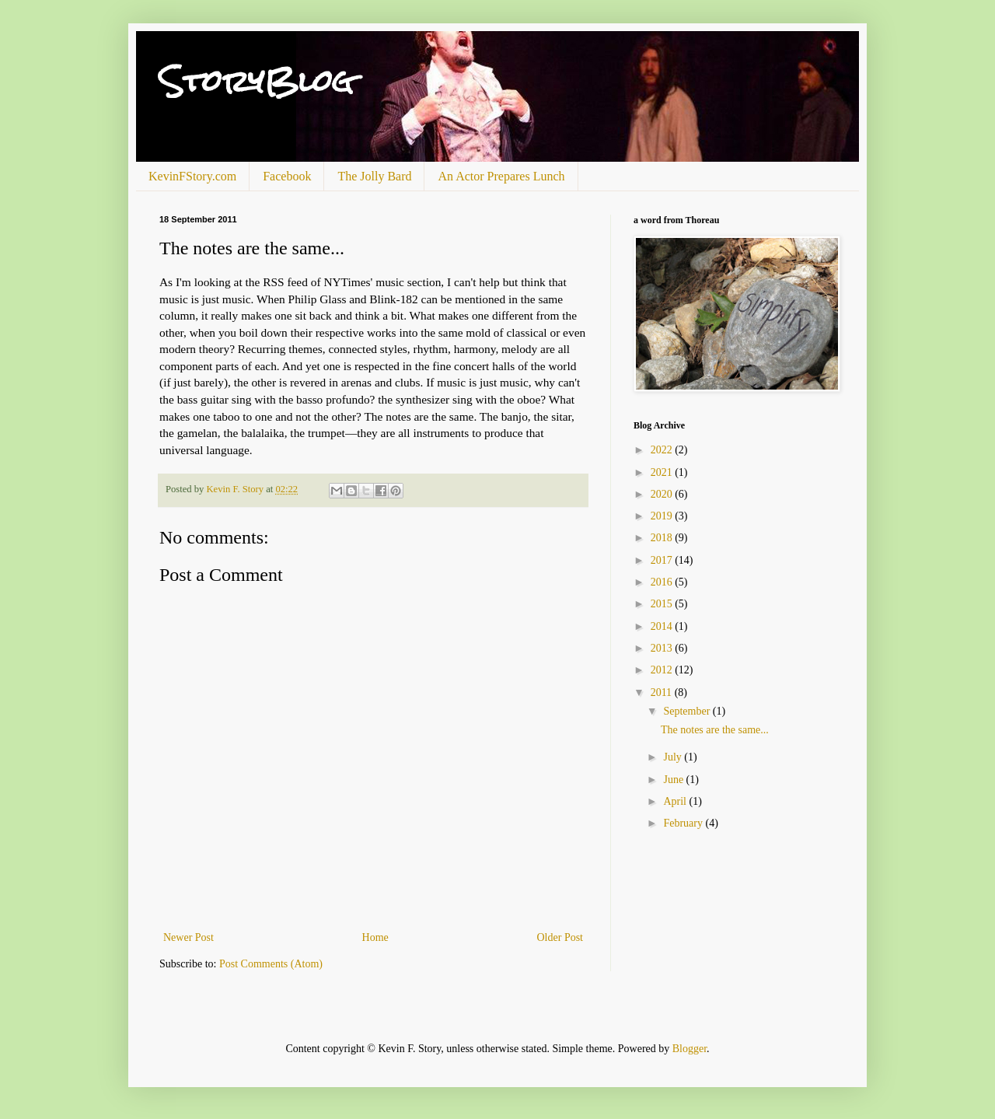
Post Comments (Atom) (271, 964)
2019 (663, 516)
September (687, 711)
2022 (663, 450)
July (673, 757)
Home (375, 937)
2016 (663, 582)
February (684, 823)
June (674, 779)
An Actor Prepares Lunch (501, 176)
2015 (663, 604)
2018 (663, 538)
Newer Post (188, 937)
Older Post (560, 937)
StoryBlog (256, 81)
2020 (663, 494)
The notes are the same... (715, 730)
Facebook (287, 176)
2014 (663, 626)
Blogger (689, 1048)
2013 (663, 648)
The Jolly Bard (374, 176)
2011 (663, 692)
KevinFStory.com (192, 176)
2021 (663, 472)
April (676, 801)
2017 (663, 560)
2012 (663, 670)
